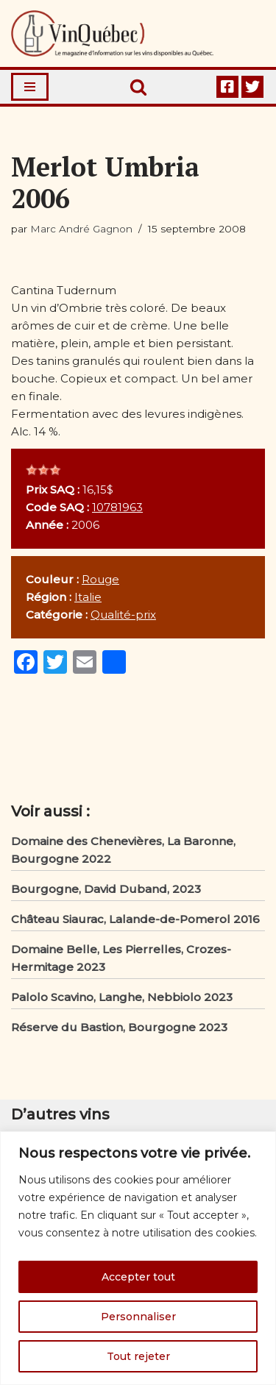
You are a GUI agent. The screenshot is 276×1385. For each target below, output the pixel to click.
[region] (138, 1258)
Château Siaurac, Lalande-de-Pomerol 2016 (135, 919)
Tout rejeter (138, 1356)
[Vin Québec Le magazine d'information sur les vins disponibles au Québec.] (112, 33)
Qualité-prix (123, 615)
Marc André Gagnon (81, 229)
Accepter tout (138, 1276)
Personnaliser (138, 1316)
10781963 (117, 507)
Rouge (100, 579)
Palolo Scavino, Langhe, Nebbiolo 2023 (122, 997)
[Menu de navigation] (30, 87)
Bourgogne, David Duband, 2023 (106, 889)
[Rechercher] (138, 87)
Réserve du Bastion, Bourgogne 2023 (119, 1027)
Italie (88, 597)
